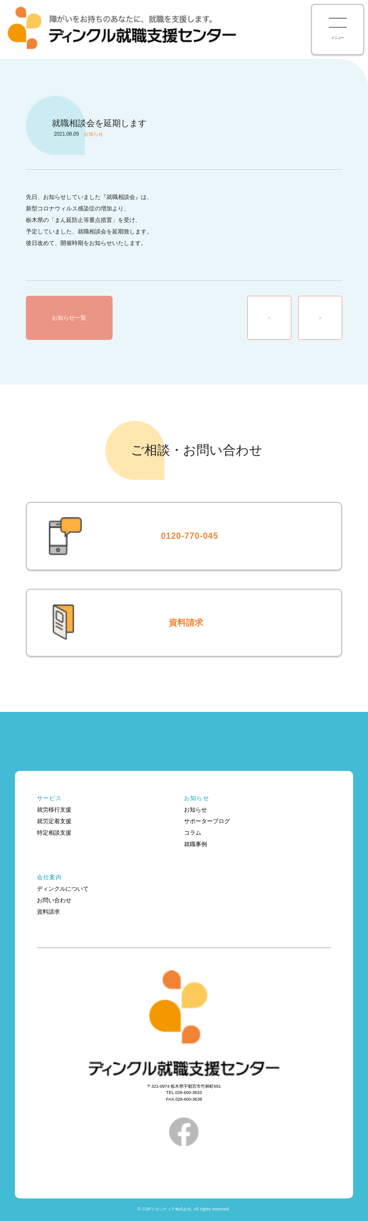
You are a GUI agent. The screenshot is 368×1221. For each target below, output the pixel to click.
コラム (192, 832)
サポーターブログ (207, 821)
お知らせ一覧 (69, 317)
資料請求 (186, 623)
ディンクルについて (63, 888)
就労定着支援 (54, 821)
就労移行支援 (54, 809)
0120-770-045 (189, 536)
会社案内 (49, 877)
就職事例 (195, 844)
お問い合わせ (54, 900)
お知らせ (196, 798)
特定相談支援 (54, 832)
